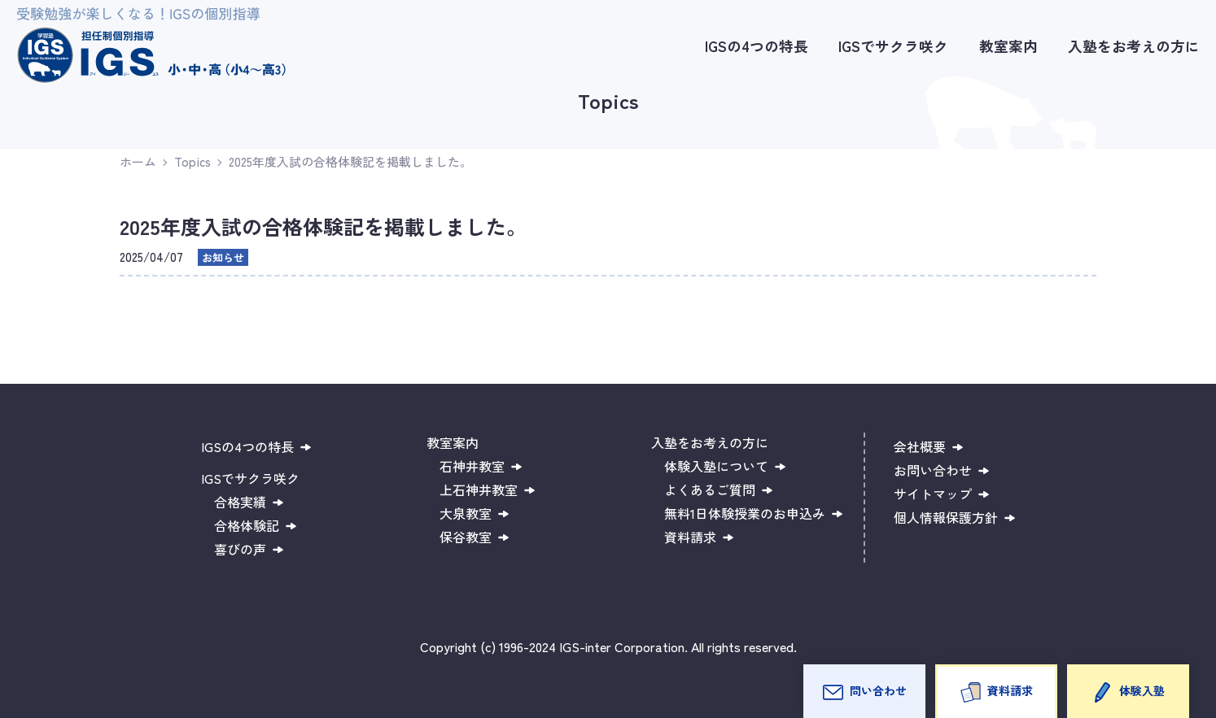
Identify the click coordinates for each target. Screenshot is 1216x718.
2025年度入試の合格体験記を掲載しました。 (350, 161)
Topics (192, 161)
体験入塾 (1142, 690)
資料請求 (1010, 690)
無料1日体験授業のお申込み (744, 513)
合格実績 (240, 501)
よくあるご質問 (709, 489)
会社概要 (920, 446)
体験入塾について (716, 466)
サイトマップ (933, 493)
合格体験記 (246, 525)
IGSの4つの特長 (756, 46)
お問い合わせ (933, 470)
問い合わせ (878, 690)
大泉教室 (466, 513)
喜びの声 (240, 549)
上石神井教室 (479, 489)
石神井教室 (472, 466)
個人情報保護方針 (946, 517)
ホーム (138, 161)
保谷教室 (466, 536)
